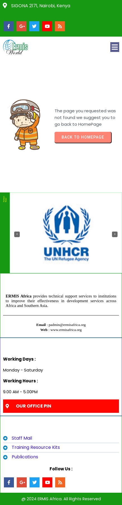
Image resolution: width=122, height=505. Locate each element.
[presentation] (17, 234)
